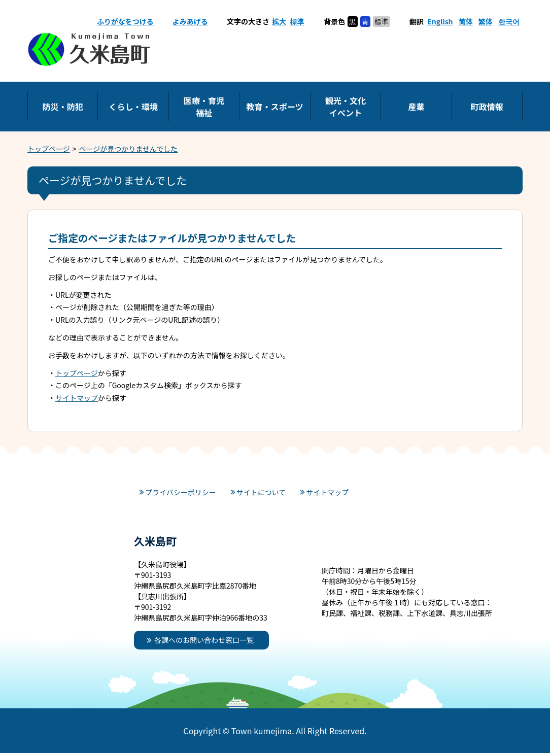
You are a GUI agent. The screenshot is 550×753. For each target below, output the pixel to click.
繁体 (485, 21)
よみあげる (190, 21)
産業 (416, 106)
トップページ (48, 149)
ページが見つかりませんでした (128, 149)
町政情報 (487, 106)
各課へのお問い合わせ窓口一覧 (204, 640)
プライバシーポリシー (180, 492)
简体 (466, 21)
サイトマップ (76, 398)
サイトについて (261, 492)
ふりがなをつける (125, 21)
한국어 (509, 21)
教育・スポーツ (274, 106)
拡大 (279, 21)
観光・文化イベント (345, 106)
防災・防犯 (62, 106)
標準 (297, 21)
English (440, 21)
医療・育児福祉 (204, 106)
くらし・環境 (133, 106)
